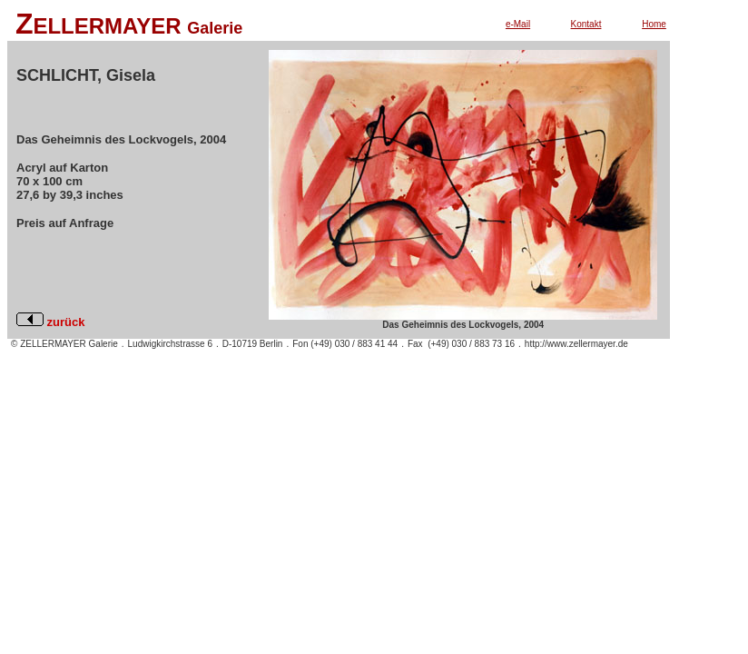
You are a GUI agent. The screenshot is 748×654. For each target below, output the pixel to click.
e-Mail (518, 24)
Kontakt (586, 24)
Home (654, 24)
